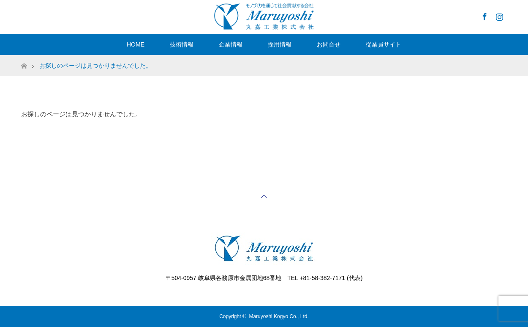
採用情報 (279, 44)
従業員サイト (383, 44)
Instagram (498, 15)
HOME (135, 44)
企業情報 (230, 44)
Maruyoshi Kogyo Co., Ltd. (278, 316)
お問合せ (328, 44)
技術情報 (181, 44)
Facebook (483, 15)
